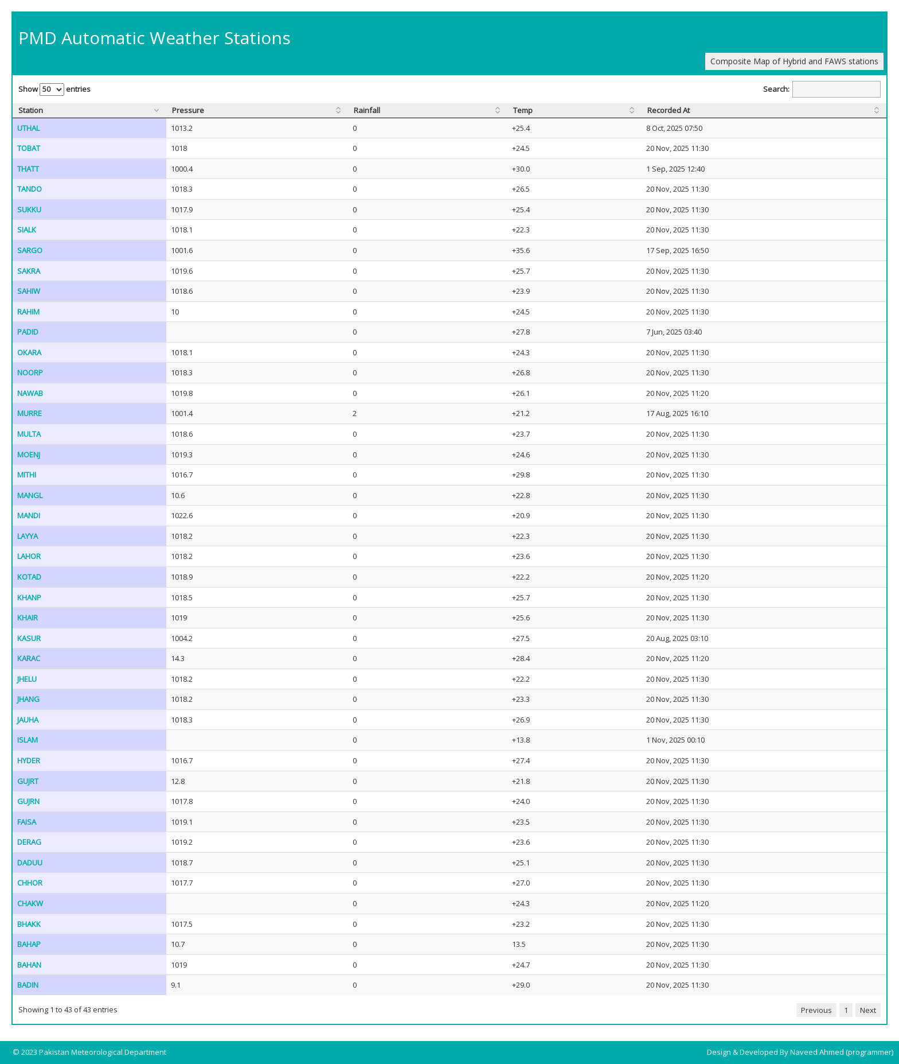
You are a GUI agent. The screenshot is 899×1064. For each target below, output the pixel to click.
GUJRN (28, 801)
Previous (816, 1010)
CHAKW (30, 903)
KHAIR (27, 617)
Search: (822, 89)
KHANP (29, 597)
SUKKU (29, 209)
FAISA (26, 822)
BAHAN (29, 965)
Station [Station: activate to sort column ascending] (30, 110)
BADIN (27, 985)
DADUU (29, 862)
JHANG (28, 699)
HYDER (28, 760)
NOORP (30, 372)
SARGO (29, 250)
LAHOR (29, 556)
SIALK (26, 229)
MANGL (29, 495)
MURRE (29, 413)
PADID (27, 332)
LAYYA (27, 536)
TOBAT (28, 148)
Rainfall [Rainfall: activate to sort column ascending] (367, 110)
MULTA (29, 434)
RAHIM (28, 311)
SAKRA (28, 271)
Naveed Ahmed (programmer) (841, 1052)
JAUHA (27, 719)
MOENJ (28, 454)
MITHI (26, 474)
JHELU (27, 679)
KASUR (29, 638)
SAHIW (28, 291)
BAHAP (29, 944)
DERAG (29, 842)
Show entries (54, 89)
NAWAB (30, 393)
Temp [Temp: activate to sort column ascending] (523, 110)
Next (868, 1010)
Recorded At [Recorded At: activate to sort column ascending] (668, 110)
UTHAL (28, 128)
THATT (28, 169)
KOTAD (29, 577)
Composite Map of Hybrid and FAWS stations (794, 61)
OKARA (29, 352)
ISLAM (27, 740)
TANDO (29, 189)
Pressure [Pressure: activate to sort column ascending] (188, 110)
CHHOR (29, 882)
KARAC (28, 658)
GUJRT (27, 781)
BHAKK (29, 924)
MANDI (28, 515)
